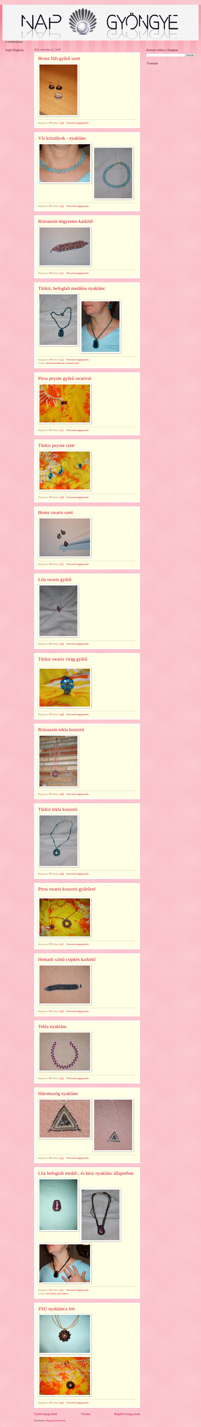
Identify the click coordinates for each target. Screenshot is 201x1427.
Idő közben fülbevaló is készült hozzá (62, 363)
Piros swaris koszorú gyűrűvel (66, 888)
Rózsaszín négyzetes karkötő (65, 221)
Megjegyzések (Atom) (56, 1420)
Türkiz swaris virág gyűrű (62, 659)
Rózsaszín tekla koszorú (61, 729)
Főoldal (85, 1414)
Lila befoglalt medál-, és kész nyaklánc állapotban (85, 1173)
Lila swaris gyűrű (54, 579)
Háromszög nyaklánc (58, 1093)
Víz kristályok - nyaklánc (62, 138)
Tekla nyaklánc (52, 1026)
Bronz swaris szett (55, 512)
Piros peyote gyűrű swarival (64, 378)
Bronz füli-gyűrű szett (59, 58)
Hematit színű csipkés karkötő (66, 959)
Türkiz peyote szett (56, 445)
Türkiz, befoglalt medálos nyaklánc (71, 288)
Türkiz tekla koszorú (57, 809)
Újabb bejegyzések (45, 1414)
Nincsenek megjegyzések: (78, 123)
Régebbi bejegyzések (127, 1414)
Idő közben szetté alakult (57, 1293)
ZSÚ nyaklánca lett (56, 1308)
